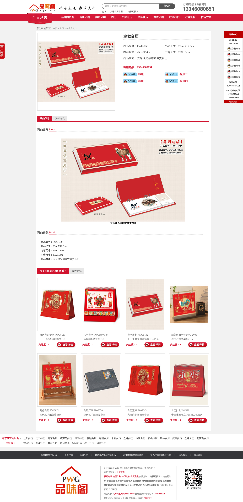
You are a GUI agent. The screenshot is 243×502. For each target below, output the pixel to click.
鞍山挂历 (153, 438)
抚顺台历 (91, 438)
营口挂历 (28, 443)
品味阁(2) (233, 60)
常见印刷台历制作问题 (160, 455)
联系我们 (174, 17)
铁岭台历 (165, 438)
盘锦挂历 (128, 438)
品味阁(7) (233, 48)
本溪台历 (140, 438)
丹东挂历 (79, 438)
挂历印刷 (100, 17)
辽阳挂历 (28, 438)
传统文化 (70, 28)
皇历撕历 (143, 17)
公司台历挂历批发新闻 (133, 455)
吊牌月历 (127, 17)
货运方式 (206, 17)
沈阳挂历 (40, 438)
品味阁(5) (233, 65)
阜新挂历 (52, 443)
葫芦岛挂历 (66, 438)
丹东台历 (52, 438)
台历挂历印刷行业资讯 (105, 455)
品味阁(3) (233, 71)
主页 (55, 28)
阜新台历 (116, 438)
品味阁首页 (67, 17)
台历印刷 (84, 17)
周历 (113, 17)
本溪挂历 (40, 443)
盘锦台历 (189, 438)
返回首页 (198, 455)
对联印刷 (158, 17)
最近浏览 (77, 271)
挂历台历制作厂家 (49, 455)
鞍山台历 (89, 443)
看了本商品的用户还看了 (53, 271)
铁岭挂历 (101, 443)
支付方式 (60, 118)
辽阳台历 (104, 438)
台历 (62, 28)
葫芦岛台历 (203, 438)
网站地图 (148, 498)
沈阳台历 (77, 443)
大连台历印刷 (116, 11)
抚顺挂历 (177, 438)
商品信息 (45, 118)
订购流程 (190, 17)
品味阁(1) (233, 54)
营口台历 (65, 443)
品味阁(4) (233, 77)
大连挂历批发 (132, 11)
